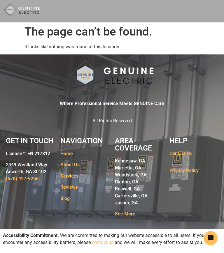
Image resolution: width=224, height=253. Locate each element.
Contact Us (180, 153)
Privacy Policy (184, 170)
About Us (70, 164)
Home (66, 153)
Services (69, 176)
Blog (65, 198)
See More (125, 214)
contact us (102, 242)
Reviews (69, 187)
